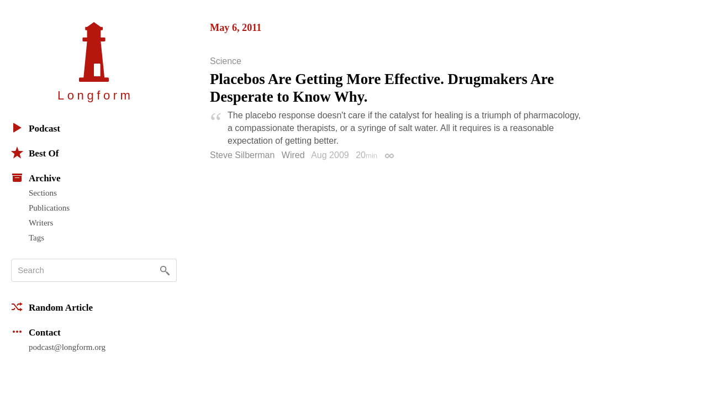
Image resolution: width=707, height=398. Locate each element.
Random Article (52, 307)
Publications (49, 207)
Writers (41, 222)
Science (225, 61)
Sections (43, 192)
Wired (293, 155)
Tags (36, 237)
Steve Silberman (242, 155)
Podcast (35, 128)
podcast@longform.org (67, 347)
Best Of (35, 152)
